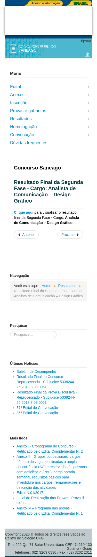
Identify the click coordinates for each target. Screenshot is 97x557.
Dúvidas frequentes (28, 142)
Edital (15, 86)
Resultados (21, 118)
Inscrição (18, 102)
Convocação (22, 134)
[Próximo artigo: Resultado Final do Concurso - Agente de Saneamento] (70, 234)
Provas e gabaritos (28, 110)
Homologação (23, 126)
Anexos (17, 94)
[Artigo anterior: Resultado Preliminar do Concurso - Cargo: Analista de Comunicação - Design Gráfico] (26, 234)
